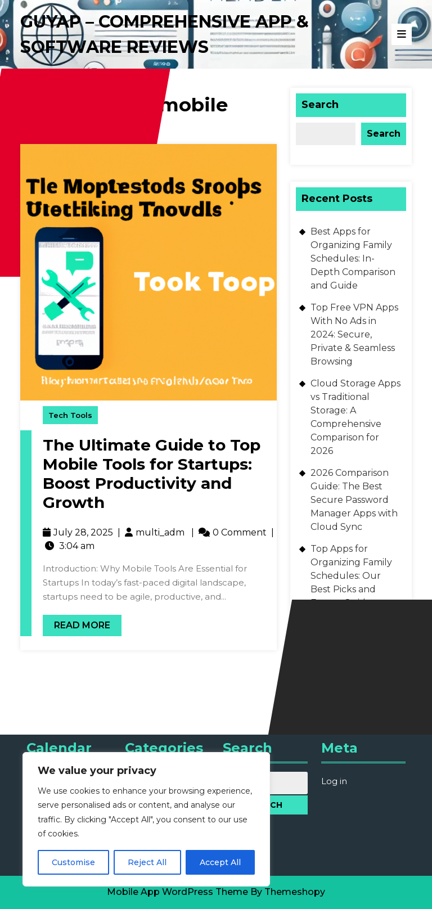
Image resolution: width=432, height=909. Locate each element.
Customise (73, 862)
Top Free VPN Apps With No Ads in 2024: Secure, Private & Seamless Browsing (354, 334)
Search (320, 104)
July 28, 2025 (83, 532)
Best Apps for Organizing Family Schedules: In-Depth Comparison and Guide (352, 258)
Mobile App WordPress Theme (177, 891)
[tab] (402, 34)
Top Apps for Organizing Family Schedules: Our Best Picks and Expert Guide (351, 575)
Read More (76, 623)
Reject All (147, 862)
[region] (146, 819)
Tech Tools (70, 415)
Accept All (220, 862)
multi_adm (160, 532)
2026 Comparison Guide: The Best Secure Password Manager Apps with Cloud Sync (354, 499)
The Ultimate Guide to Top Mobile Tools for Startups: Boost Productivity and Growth (151, 473)
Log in (334, 781)
